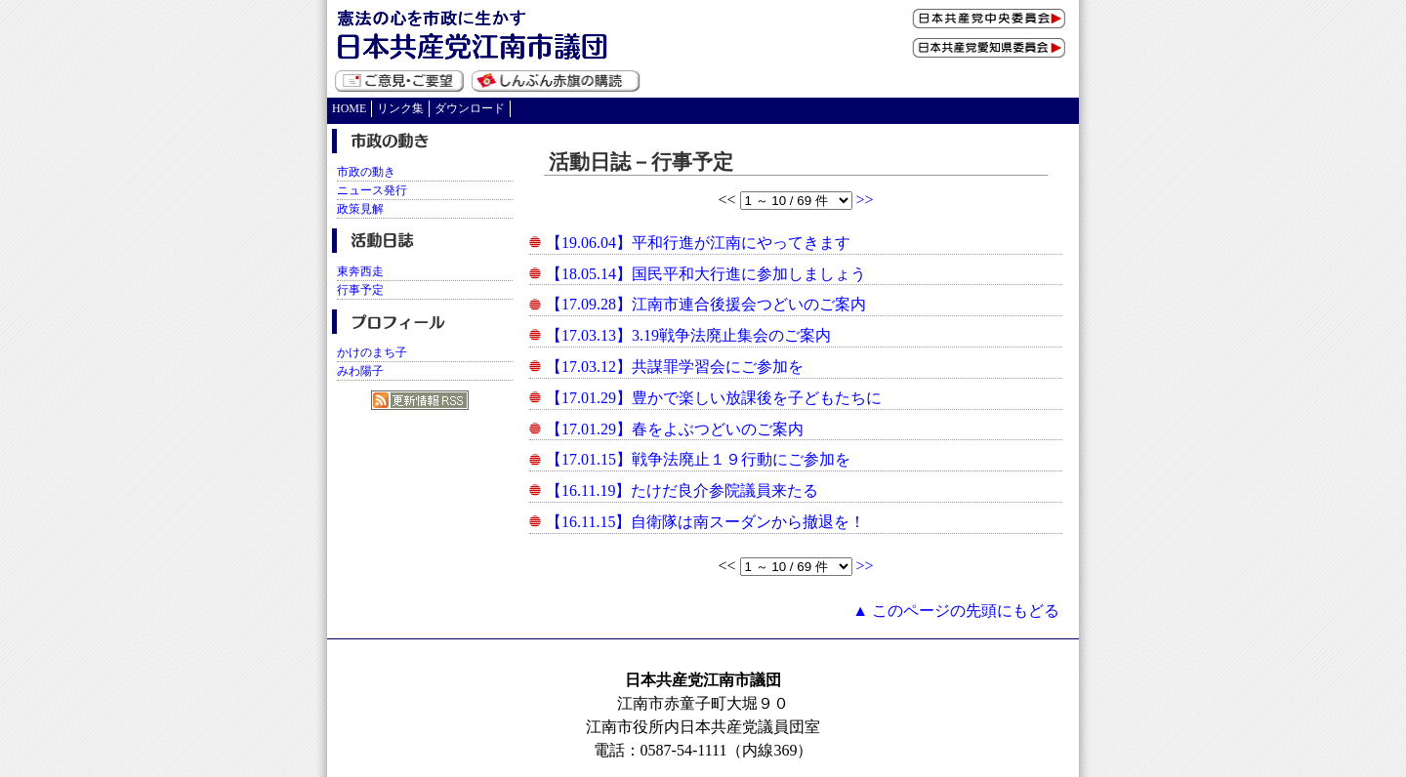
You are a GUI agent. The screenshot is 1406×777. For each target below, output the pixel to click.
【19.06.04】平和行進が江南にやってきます (698, 242)
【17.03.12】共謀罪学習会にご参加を (675, 366)
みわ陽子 (360, 371)
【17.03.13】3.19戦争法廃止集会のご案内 (688, 335)
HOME (349, 108)
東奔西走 (360, 271)
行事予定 (360, 290)
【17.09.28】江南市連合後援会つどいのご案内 (706, 304)
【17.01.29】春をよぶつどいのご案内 (675, 429)
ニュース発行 (372, 190)
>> (865, 199)
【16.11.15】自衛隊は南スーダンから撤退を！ (705, 521)
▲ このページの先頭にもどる (955, 610)
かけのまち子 (372, 352)
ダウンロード (469, 108)
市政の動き (366, 172)
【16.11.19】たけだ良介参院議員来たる (682, 490)
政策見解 (360, 209)
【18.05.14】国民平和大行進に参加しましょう (706, 274)
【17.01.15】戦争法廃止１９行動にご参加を (698, 459)
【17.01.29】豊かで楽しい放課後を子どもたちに (714, 397)
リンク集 (400, 108)
